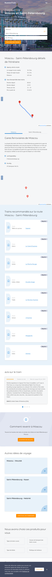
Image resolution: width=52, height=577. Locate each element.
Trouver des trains (12, 42)
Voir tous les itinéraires (26, 478)
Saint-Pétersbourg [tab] (35, 132)
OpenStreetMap (43, 125)
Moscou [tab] (13, 132)
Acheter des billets (26, 402)
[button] (22, 369)
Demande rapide (40, 556)
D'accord (39, 569)
